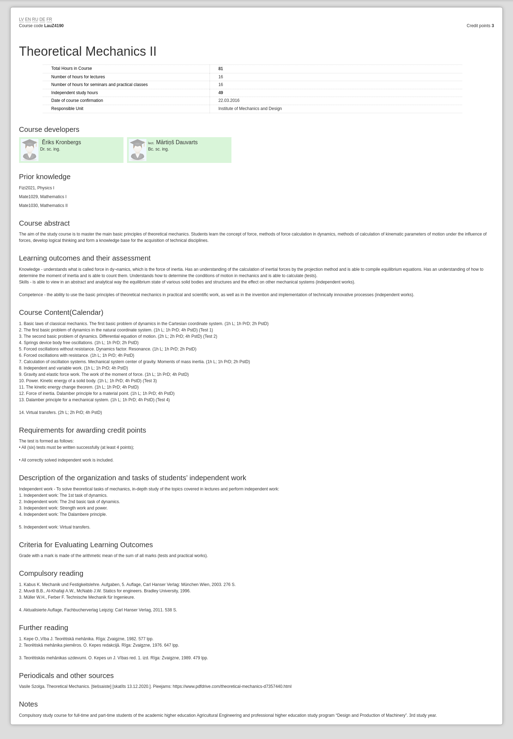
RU (35, 19)
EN (28, 19)
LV (21, 19)
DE (43, 19)
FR (49, 19)
